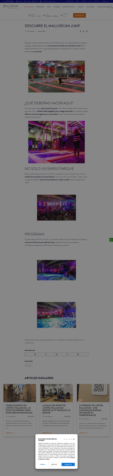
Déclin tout (54, 464)
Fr (74, 439)
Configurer (42, 464)
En (66, 439)
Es (64, 439)
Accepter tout (68, 464)
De (71, 439)
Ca (69, 439)
